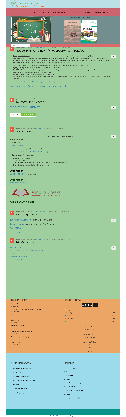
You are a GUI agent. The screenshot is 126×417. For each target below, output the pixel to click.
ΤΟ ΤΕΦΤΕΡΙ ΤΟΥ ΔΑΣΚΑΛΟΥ (25, 107)
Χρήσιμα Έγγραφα (71, 371)
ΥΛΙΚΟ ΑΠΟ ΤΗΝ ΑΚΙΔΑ (16, 260)
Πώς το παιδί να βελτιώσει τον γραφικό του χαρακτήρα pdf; (38, 86)
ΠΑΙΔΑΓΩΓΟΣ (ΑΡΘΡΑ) (55, 12)
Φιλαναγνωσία (24, 131)
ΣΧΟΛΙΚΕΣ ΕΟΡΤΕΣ (102, 12)
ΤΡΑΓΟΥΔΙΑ (15, 232)
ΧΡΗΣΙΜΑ (39, 12)
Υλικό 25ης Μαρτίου (28, 214)
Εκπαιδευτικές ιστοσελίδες (73, 383)
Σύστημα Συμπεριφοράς (73, 398)
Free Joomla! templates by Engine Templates (63, 416)
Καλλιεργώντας (70, 375)
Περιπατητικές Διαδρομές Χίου (74, 390)
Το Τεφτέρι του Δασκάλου (31, 101)
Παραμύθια (69, 379)
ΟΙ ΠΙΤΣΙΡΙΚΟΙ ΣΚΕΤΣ (16, 247)
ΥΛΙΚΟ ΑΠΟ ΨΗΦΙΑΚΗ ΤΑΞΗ (18, 257)
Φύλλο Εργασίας (18, 224)
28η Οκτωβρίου (25, 242)
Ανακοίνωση (40, 47)
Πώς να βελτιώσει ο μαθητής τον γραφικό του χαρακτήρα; (50, 50)
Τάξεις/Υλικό (86, 12)
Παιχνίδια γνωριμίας (71, 368)
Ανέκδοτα (68, 394)
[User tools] (113, 56)
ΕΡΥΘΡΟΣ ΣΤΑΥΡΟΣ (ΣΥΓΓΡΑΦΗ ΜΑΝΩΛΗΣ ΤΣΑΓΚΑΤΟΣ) (27, 250)
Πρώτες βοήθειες (71, 386)
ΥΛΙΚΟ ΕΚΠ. (72, 12)
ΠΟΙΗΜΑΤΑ (15, 228)
